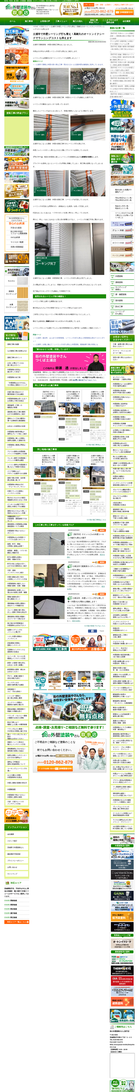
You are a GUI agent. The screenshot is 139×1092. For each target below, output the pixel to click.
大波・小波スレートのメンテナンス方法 (15, 803)
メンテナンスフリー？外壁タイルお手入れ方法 (122, 623)
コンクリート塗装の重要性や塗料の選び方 (15, 704)
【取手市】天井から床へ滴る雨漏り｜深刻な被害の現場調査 (122, 63)
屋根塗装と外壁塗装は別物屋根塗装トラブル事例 (17, 525)
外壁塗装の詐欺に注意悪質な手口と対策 (121, 438)
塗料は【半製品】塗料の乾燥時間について (16, 763)
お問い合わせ (12, 867)
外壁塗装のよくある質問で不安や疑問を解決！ (122, 385)
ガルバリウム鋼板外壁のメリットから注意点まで (122, 491)
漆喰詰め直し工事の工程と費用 (120, 636)
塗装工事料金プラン (94, 21)
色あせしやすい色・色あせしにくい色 (122, 207)
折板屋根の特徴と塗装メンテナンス (13, 644)
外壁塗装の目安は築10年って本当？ (14, 371)
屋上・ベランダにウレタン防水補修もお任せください (17, 736)
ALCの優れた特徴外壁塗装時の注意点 (14, 776)
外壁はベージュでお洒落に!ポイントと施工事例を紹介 (123, 775)
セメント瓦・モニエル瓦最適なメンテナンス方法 (16, 657)
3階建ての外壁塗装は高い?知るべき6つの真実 (123, 464)
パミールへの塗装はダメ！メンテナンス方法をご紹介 (122, 689)
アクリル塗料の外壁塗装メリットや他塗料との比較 (17, 453)
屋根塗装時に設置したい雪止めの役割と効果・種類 (17, 591)
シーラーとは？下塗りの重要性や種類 (121, 530)
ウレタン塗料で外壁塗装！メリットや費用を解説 (17, 459)
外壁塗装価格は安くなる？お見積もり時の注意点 (17, 400)
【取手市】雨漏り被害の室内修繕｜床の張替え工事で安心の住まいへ (122, 49)
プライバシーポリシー (15, 861)
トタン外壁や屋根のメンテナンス (14, 637)
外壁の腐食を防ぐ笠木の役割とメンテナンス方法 (17, 578)
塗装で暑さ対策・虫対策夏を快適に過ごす (16, 479)
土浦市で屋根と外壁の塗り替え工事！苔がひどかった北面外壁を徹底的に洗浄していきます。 (70, 64)
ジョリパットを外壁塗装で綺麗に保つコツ (122, 643)
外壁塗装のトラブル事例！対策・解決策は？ (122, 728)
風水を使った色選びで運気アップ (123, 191)
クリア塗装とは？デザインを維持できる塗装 (17, 472)
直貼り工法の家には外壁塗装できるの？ (120, 603)
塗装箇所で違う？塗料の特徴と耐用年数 (121, 510)
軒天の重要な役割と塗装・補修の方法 (14, 558)
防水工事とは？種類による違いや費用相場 (17, 723)
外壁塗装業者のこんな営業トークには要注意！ (122, 577)
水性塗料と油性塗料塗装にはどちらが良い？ (122, 616)
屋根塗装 (16, 127)
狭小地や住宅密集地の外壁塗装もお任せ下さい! (16, 624)
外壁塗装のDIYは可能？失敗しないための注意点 (122, 583)
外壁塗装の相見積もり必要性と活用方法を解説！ (122, 411)
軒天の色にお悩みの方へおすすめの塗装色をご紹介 (17, 565)
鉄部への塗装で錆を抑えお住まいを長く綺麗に (16, 664)
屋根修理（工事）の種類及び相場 (14, 406)
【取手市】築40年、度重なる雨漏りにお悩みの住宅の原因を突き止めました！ (122, 88)
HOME (35, 26)
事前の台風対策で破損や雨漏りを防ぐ (120, 709)
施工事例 (29, 21)
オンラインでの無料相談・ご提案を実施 (122, 378)
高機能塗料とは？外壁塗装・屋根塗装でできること (17, 518)
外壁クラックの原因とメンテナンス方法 (15, 492)
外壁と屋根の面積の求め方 (17, 783)
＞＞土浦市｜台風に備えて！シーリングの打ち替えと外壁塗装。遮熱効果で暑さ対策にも (65, 343)
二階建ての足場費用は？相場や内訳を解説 (122, 570)
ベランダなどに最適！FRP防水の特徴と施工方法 (17, 730)
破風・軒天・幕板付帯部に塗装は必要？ (15, 545)
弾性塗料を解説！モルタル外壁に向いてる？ (122, 794)
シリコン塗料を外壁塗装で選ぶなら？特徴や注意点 (17, 466)
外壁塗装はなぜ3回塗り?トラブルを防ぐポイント (16, 538)
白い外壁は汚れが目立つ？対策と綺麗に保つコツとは (122, 768)
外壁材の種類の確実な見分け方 (118, 477)
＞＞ (34, 64)
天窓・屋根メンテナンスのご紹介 (15, 571)
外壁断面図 (11, 789)
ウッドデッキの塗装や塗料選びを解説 (15, 684)
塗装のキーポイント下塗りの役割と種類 (120, 517)
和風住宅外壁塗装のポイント (120, 629)
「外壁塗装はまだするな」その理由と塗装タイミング (17, 384)
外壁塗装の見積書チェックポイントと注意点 (122, 425)
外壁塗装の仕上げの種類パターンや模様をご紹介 (122, 801)
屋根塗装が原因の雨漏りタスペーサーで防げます (16, 618)
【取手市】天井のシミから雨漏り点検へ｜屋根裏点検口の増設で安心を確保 (122, 35)
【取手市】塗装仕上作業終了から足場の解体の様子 (122, 95)
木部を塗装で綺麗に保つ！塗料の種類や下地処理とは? (123, 682)
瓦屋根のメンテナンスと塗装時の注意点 (16, 651)
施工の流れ (78, 21)
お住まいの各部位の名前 (16, 426)
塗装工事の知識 (13, 344)
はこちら (85, 378)
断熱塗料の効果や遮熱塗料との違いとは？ (122, 695)
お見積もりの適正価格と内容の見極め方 (122, 431)
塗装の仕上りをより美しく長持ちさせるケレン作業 (17, 512)
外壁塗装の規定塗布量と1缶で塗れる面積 (122, 656)
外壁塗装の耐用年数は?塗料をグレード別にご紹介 (17, 433)
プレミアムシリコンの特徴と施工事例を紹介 (121, 808)
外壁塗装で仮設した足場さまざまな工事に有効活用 (122, 557)
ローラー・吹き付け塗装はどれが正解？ (120, 649)
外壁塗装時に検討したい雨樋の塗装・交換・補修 (16, 585)
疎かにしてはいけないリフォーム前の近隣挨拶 (122, 451)
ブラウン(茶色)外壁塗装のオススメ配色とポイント (122, 781)
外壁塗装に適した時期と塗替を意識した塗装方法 (16, 439)
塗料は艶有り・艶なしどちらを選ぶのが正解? (121, 610)
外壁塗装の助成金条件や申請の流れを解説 (122, 392)
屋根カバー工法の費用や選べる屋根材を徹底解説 (16, 420)
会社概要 (126, 21)
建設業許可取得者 (13, 854)
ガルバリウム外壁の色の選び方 (120, 497)
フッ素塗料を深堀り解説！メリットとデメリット (122, 788)
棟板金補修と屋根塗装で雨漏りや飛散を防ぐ (16, 710)
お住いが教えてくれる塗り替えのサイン (15, 364)
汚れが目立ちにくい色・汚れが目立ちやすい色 (124, 199)
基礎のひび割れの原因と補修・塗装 (119, 722)
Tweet (102, 629)
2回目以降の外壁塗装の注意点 (119, 504)
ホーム (12, 21)
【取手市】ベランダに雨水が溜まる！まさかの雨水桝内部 (122, 74)
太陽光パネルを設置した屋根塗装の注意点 (122, 676)
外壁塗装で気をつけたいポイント (16, 532)
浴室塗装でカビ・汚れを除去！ (14, 690)
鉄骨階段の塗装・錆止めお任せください (16, 671)
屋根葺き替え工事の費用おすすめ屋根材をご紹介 (16, 413)
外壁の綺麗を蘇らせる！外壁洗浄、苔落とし (122, 662)
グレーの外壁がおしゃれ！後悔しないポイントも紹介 (122, 755)
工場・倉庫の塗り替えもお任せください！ (122, 345)
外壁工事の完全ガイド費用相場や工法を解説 (15, 393)
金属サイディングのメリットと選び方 (14, 631)
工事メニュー (61, 21)
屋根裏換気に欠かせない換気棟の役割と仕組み (16, 750)
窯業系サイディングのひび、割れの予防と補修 (122, 596)
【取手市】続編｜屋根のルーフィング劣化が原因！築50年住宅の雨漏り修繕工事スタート (122, 57)
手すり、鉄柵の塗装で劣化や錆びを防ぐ (15, 677)
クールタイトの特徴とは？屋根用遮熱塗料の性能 (122, 814)
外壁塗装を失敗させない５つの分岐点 (122, 398)
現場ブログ (44, 26)
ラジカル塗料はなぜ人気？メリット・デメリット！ (122, 821)
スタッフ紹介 (12, 841)
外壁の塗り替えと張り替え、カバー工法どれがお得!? (122, 471)
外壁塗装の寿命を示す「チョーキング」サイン (16, 486)
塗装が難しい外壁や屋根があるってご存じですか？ (122, 590)
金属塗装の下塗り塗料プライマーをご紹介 (121, 524)
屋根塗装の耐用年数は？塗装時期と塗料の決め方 (122, 735)
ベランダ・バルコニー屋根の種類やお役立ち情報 (17, 717)
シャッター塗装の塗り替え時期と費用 (14, 697)
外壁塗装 (16, 120)
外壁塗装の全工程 (13, 377)
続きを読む (76, 619)
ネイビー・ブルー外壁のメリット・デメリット (122, 748)
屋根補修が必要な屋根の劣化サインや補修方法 (16, 604)
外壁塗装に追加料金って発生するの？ (120, 405)
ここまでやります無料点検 (110, 21)
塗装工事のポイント (14, 357)
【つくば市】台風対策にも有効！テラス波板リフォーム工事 (122, 42)
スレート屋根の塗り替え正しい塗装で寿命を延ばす (17, 611)
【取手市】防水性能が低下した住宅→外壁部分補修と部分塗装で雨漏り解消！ (122, 80)
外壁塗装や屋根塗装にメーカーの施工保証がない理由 (122, 544)
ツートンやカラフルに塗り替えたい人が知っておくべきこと (124, 215)
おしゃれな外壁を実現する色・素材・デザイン (122, 742)
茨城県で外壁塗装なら (15, 847)
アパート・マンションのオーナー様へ (122, 352)
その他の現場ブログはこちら (94, 624)
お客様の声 (45, 21)
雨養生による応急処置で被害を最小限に (122, 715)
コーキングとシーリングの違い (17, 770)
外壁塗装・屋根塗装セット (16, 133)
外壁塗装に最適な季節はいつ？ (16, 446)
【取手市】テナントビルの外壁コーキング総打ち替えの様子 (122, 69)
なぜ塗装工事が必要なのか (17, 351)
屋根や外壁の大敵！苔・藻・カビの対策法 (121, 669)
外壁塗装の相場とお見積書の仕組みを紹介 (122, 418)
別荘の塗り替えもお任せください (122, 358)
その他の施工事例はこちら (95, 443)
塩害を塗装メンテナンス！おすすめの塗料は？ (17, 756)
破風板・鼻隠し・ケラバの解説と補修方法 (17, 552)
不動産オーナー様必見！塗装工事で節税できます (122, 550)
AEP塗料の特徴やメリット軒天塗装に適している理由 (122, 828)
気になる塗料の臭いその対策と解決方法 (120, 458)
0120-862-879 (43, 378)
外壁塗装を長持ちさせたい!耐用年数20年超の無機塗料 (123, 537)
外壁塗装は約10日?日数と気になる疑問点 (121, 444)
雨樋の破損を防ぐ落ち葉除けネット (13, 598)
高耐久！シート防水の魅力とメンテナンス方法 (16, 743)
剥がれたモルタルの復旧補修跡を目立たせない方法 (17, 499)
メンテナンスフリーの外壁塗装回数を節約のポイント (122, 484)
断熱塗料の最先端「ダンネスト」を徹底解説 (122, 702)
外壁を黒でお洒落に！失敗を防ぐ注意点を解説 (122, 761)
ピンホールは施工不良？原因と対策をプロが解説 (16, 505)
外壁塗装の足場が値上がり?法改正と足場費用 (123, 563)
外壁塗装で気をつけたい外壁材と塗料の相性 (16, 796)
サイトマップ (12, 874)
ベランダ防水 (16, 140)
